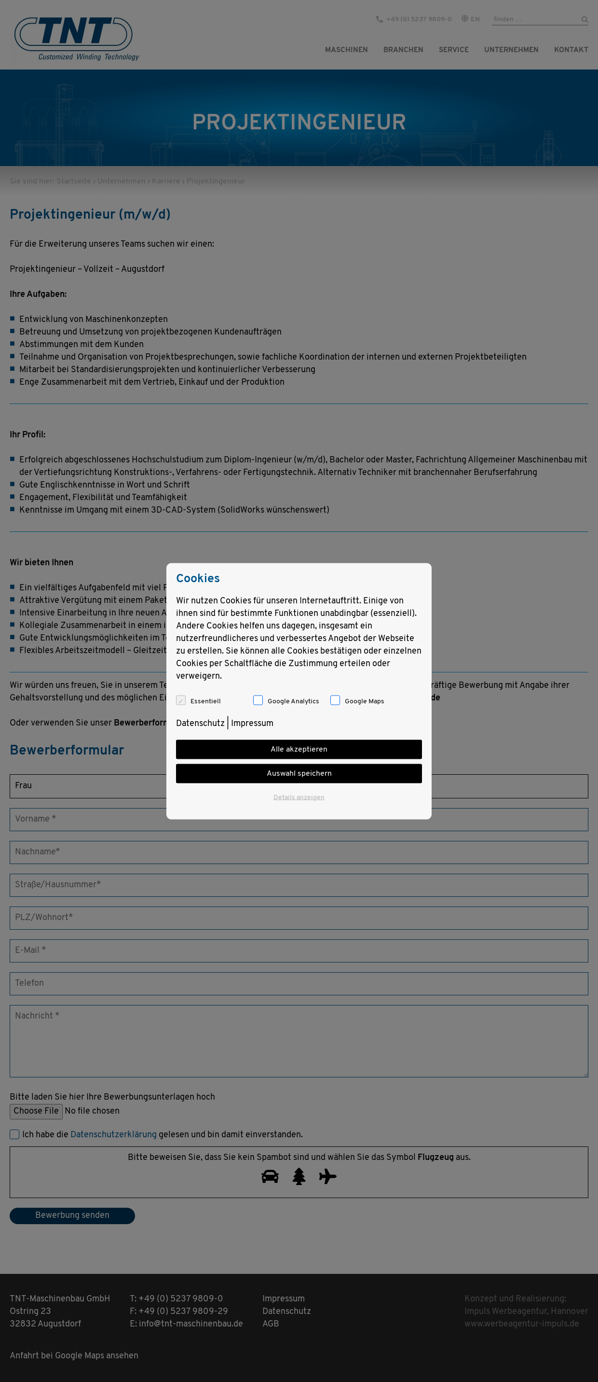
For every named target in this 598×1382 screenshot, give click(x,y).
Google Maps (364, 701)
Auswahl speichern (299, 773)
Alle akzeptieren (299, 749)
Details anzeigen (299, 797)
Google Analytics (293, 701)
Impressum (252, 723)
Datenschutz (200, 723)
